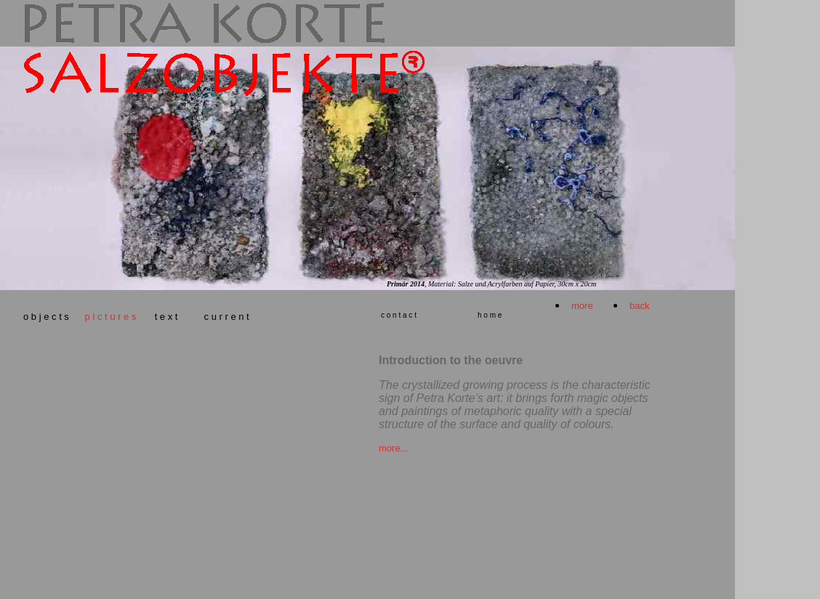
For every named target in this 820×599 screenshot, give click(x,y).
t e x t (167, 316)
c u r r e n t (226, 316)
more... (393, 448)
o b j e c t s (48, 316)
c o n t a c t (399, 315)
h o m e (490, 315)
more (582, 305)
